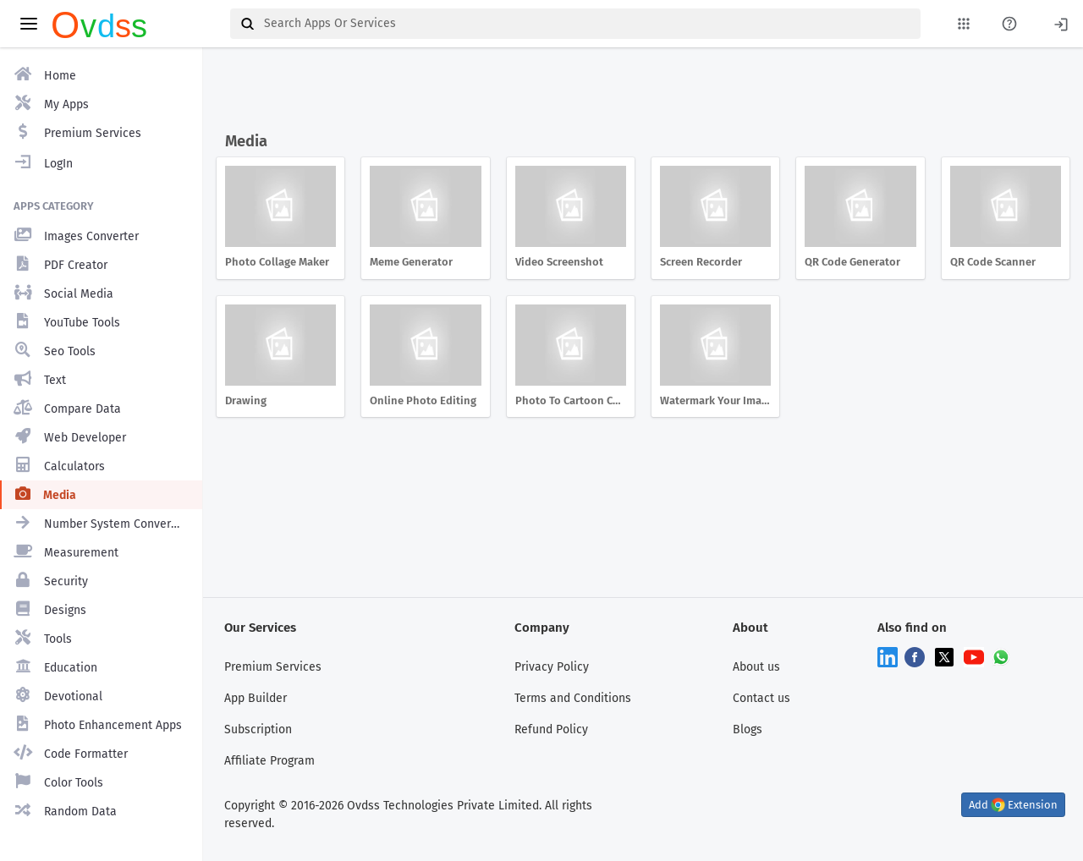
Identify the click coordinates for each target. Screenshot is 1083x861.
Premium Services (273, 667)
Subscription (258, 729)
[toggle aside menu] (29, 23)
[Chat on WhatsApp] (1001, 656)
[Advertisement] (640, 91)
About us (756, 667)
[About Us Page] (1009, 23)
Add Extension (1013, 805)
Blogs (747, 729)
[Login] (1061, 23)
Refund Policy (551, 729)
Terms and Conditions (572, 698)
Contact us (761, 698)
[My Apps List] (963, 23)
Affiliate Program (269, 761)
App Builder (255, 698)
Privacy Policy (551, 667)
